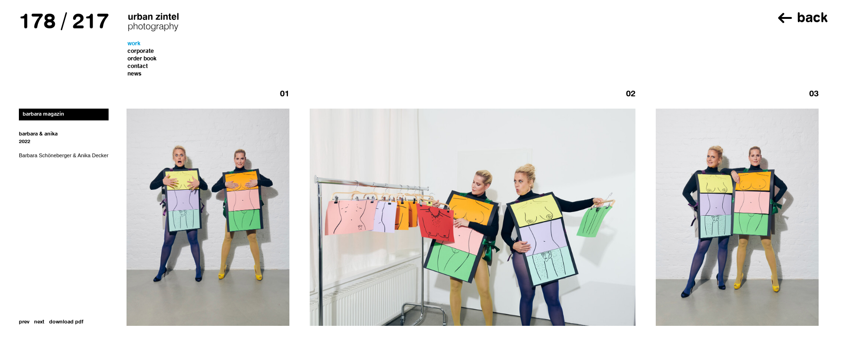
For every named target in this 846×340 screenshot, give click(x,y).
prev (24, 322)
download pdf (66, 322)
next (39, 322)
